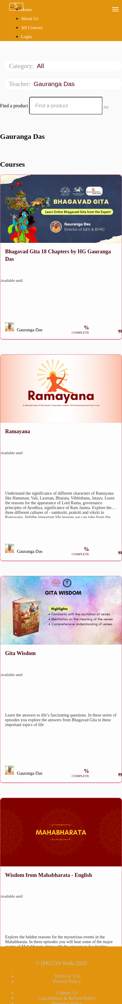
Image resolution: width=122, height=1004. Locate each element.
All (41, 65)
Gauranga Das (55, 83)
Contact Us (67, 992)
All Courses (31, 27)
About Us (29, 18)
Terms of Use (67, 976)
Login (26, 36)
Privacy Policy (67, 981)
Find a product (14, 105)
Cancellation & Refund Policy (67, 998)
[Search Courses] (106, 107)
